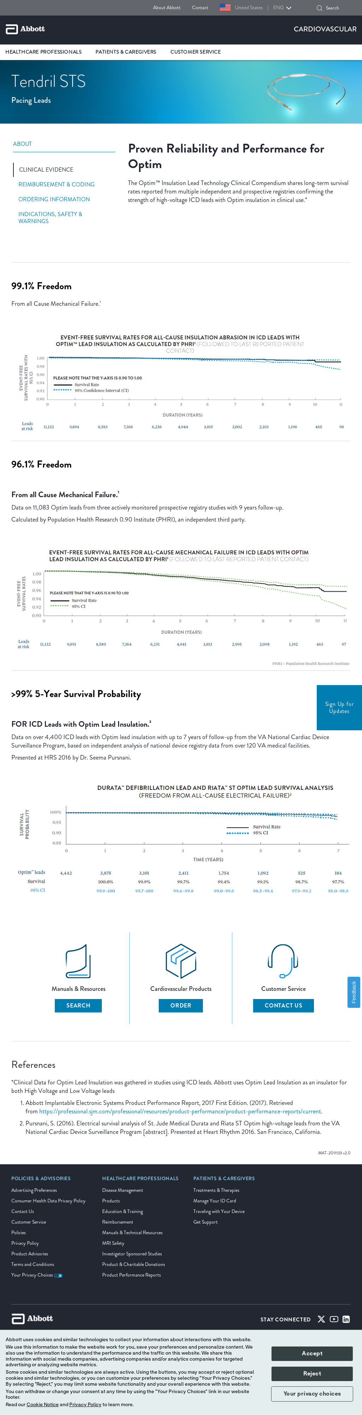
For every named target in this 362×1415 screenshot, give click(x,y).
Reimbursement (117, 1222)
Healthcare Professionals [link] (43, 52)
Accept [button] (312, 1353)
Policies (18, 1232)
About (22, 144)
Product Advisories (29, 1253)
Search (78, 1005)
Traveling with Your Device (219, 1211)
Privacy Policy (25, 1243)
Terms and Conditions (32, 1264)
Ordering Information (54, 199)
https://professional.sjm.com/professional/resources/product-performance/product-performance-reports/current (180, 1111)
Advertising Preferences (34, 1190)
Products (111, 1200)
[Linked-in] (346, 1320)
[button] (319, 8)
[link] (41, 1181)
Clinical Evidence (46, 169)
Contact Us (284, 1005)
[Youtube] (334, 1320)
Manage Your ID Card (214, 1200)
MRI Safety (113, 1243)
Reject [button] (312, 1374)
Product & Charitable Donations (133, 1264)
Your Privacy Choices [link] (37, 1275)
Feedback (354, 992)
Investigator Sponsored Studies (132, 1253)
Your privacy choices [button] (312, 1394)
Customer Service (28, 1222)
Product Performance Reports (131, 1275)
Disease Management (122, 1190)
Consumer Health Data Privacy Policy (48, 1200)
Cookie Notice (43, 1404)
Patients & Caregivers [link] (125, 52)
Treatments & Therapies (216, 1190)
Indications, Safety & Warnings (50, 218)
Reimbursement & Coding (56, 184)
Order (181, 1005)
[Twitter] (321, 1320)
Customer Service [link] (195, 52)
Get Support (205, 1222)
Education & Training (122, 1211)
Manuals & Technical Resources (132, 1232)
